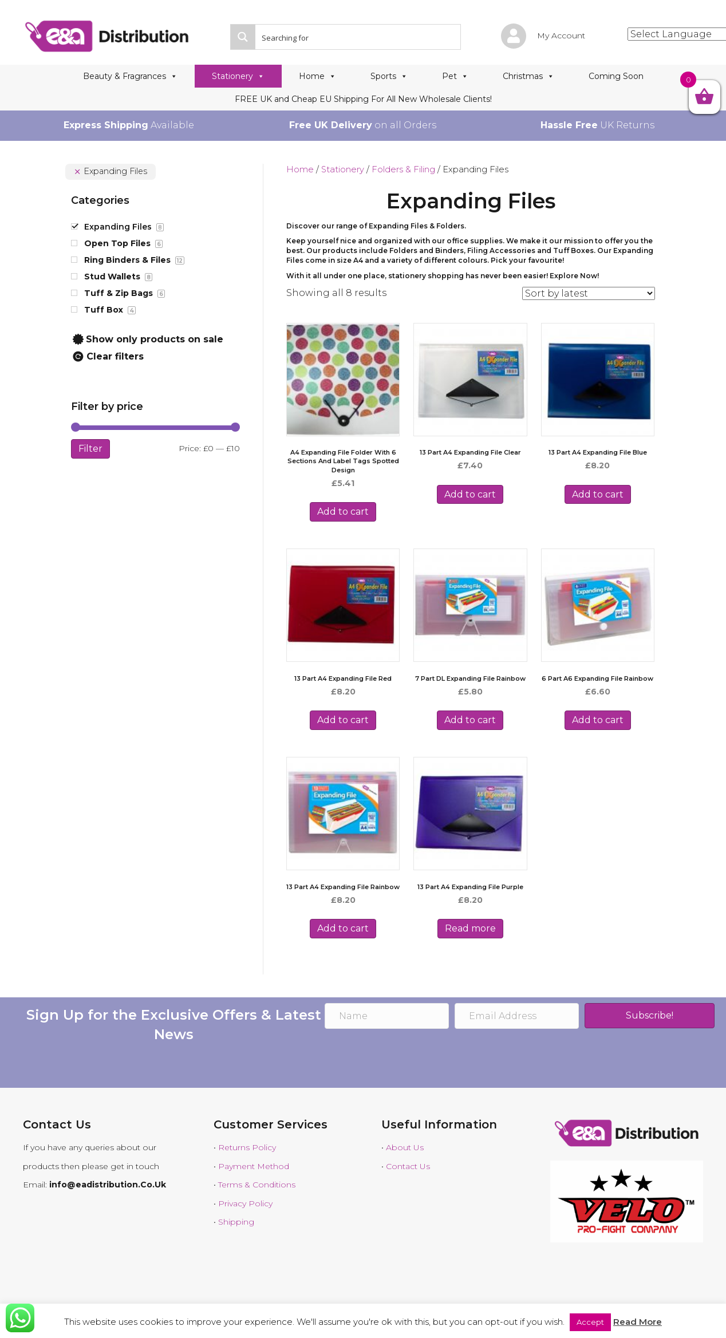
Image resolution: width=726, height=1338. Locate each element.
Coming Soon (616, 76)
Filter (90, 448)
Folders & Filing (403, 169)
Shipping (236, 1222)
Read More (637, 1321)
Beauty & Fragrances (130, 76)
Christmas (528, 76)
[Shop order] (588, 293)
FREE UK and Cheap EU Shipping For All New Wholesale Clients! (363, 99)
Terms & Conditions (256, 1184)
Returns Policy (247, 1147)
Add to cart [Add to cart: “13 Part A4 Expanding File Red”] (343, 720)
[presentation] (412, 1059)
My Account (561, 35)
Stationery (238, 76)
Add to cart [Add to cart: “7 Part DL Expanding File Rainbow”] (470, 720)
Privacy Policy (245, 1203)
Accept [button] (590, 1322)
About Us (405, 1147)
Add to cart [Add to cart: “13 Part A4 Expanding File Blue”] (598, 494)
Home (317, 76)
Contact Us (408, 1166)
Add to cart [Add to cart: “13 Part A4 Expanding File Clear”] (470, 494)
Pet (455, 76)
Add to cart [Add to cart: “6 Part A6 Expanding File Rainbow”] (598, 720)
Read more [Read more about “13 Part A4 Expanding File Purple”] (470, 928)
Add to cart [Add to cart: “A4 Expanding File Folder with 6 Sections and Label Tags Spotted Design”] (343, 511)
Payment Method (253, 1166)
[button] (650, 1015)
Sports (389, 76)
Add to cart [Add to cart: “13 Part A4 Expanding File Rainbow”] (343, 928)
